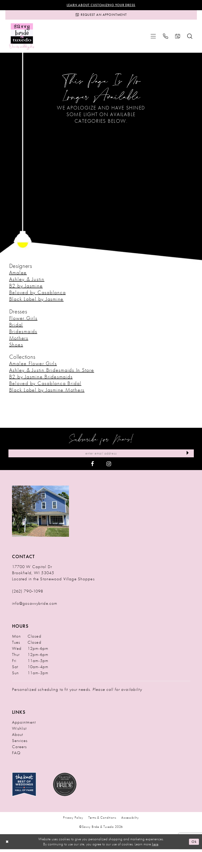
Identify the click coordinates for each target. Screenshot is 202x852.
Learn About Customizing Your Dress (101, 5)
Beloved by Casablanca (37, 294)
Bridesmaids (23, 333)
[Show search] (190, 37)
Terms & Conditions (102, 820)
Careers (19, 749)
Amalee (18, 274)
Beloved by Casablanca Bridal (45, 385)
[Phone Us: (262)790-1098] (165, 37)
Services (20, 743)
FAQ (16, 755)
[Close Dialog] (7, 844)
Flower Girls (23, 320)
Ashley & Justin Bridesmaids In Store (51, 372)
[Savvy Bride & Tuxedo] (21, 38)
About (17, 737)
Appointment (24, 725)
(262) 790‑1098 (27, 594)
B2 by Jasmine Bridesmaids (41, 378)
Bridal (16, 326)
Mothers (18, 339)
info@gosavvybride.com (34, 606)
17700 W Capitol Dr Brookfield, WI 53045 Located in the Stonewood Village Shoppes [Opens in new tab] (53, 575)
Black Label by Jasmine (36, 300)
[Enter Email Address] (101, 455)
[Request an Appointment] (101, 16)
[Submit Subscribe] (187, 455)
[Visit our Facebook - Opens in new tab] (92, 466)
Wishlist (19, 731)
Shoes (16, 346)
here (155, 846)
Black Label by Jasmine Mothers (47, 392)
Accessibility (130, 820)
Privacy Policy (73, 820)
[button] (153, 37)
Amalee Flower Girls (33, 365)
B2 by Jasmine (26, 287)
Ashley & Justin (26, 281)
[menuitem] (153, 37)
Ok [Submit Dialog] (193, 844)
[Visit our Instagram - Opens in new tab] (108, 466)
